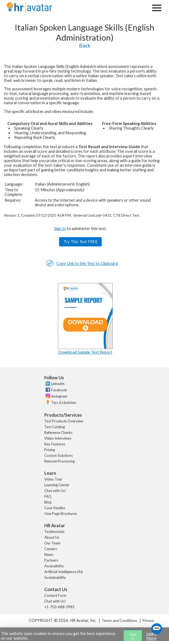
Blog (47, 502)
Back (84, 46)
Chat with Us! (55, 490)
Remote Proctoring (59, 461)
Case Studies (54, 508)
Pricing (49, 450)
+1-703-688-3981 (59, 607)
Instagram (59, 396)
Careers (50, 549)
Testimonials (54, 531)
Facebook (59, 390)
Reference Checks (58, 432)
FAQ (47, 496)
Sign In (60, 228)
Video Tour (53, 479)
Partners (51, 560)
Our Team (52, 543)
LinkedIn (58, 383)
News (48, 554)
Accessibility (54, 566)
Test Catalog (54, 427)
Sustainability (55, 577)
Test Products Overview (63, 421)
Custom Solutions (58, 455)
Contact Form (55, 595)
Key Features (54, 444)
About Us (51, 537)
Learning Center (56, 485)
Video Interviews (57, 438)
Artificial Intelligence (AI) (63, 572)
